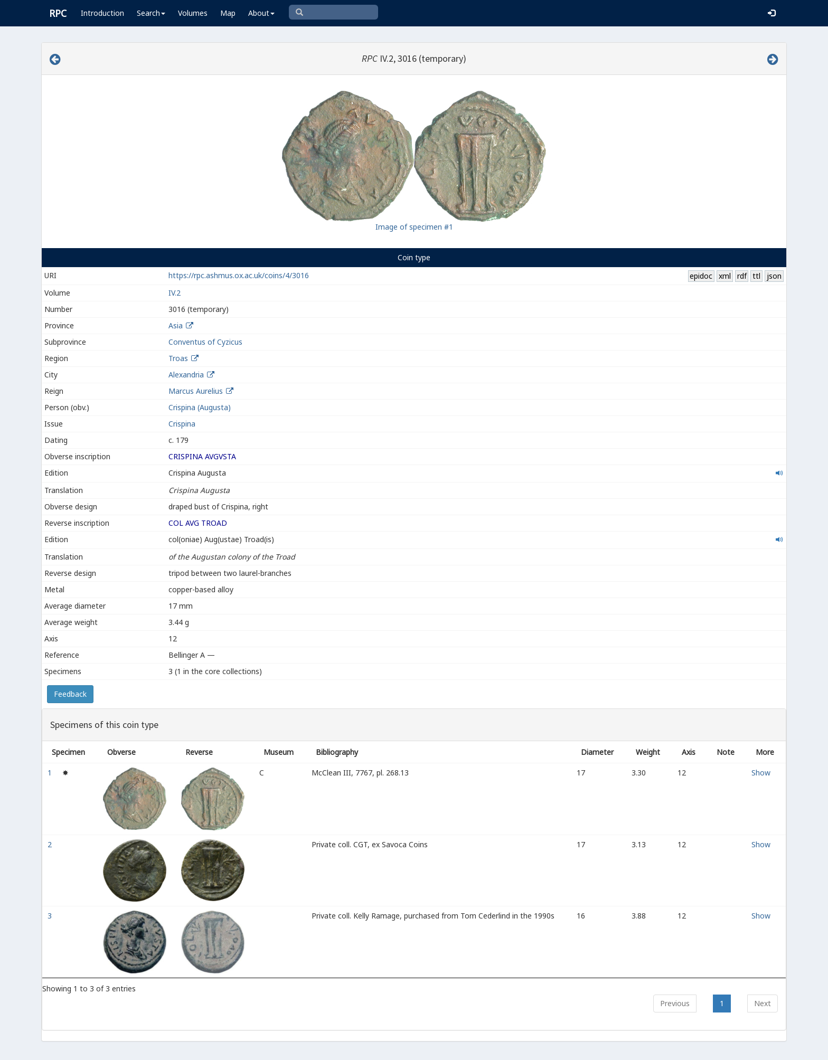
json (774, 276)
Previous (675, 1003)
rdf (742, 276)
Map (228, 13)
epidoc (701, 276)
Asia (175, 325)
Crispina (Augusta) (199, 407)
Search (151, 13)
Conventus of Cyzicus (205, 342)
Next (762, 1003)
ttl (756, 276)
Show (760, 773)
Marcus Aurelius (195, 391)
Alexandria (186, 375)
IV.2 (174, 293)
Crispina (181, 424)
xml (725, 276)
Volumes (193, 13)
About (261, 13)
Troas (178, 358)
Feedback (70, 694)
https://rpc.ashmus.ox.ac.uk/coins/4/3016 (238, 275)
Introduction (102, 13)
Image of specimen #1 (414, 227)
